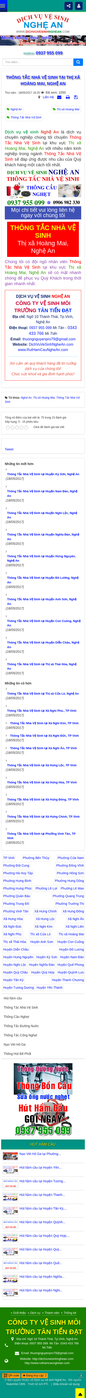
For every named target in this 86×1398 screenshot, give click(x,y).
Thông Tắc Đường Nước (21, 1026)
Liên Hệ (48, 97)
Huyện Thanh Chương (68, 980)
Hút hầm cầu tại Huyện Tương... (42, 1181)
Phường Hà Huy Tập (18, 873)
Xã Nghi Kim (44, 926)
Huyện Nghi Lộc (14, 965)
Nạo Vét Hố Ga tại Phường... (40, 1154)
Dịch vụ (35, 1313)
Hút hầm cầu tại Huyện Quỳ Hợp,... (44, 1236)
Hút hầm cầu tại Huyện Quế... (40, 1263)
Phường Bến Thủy (36, 858)
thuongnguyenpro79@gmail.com (49, 339)
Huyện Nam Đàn (72, 957)
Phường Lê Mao (72, 888)
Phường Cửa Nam (71, 858)
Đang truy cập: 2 (35, 1375)
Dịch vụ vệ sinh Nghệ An (50, 1380)
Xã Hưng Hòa (13, 919)
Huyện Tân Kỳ (13, 980)
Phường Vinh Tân (15, 911)
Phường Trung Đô (16, 903)
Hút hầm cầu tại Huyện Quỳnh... (42, 1222)
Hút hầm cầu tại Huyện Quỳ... (40, 1249)
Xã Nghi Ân (76, 919)
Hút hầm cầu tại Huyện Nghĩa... (41, 1276)
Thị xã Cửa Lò (40, 934)
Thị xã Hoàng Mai (71, 934)
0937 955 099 (49, 53)
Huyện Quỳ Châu (15, 972)
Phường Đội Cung (16, 865)
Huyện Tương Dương (18, 987)
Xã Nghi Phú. (12, 934)
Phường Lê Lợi (46, 888)
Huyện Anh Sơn (42, 942)
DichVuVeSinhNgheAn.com (51, 344)
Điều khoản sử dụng (66, 1384)
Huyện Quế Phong (70, 965)
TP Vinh (8, 858)
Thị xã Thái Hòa (14, 942)
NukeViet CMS (15, 1384)
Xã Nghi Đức (12, 926)
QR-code (11, 1375)
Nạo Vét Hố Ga (14, 1044)
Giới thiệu (19, 1313)
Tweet (9, 449)
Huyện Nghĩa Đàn (42, 965)
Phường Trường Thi (69, 903)
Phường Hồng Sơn (70, 873)
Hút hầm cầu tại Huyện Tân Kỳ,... (43, 1208)
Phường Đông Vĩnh (70, 865)
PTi (46, 1384)
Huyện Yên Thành (50, 987)
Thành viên (52, 1313)
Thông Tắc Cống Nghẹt (20, 1035)
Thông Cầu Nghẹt (16, 1017)
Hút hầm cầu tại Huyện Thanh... (42, 1195)
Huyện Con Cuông (71, 942)
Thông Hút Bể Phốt (17, 1054)
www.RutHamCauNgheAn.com (43, 350)
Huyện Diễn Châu (16, 949)
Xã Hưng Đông (73, 911)
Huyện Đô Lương (71, 949)
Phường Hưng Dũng (69, 881)
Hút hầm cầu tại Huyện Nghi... (41, 1290)
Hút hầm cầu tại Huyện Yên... (40, 1167)
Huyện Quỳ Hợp (42, 972)
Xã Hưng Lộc (45, 919)
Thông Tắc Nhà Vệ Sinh (21, 1007)
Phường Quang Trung (68, 896)
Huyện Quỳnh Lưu (71, 972)
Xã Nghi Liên (75, 926)
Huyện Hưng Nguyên (18, 957)
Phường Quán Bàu (16, 896)
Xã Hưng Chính (45, 911)
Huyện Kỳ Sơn (46, 957)
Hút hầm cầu (13, 998)
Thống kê (70, 1313)
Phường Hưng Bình (17, 881)
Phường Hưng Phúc (17, 888)
